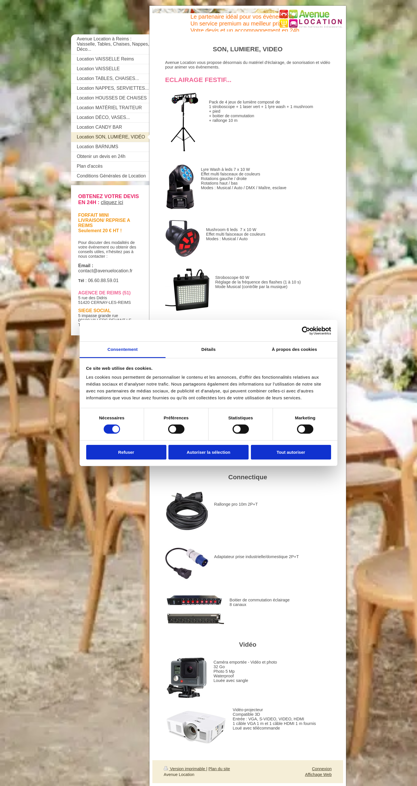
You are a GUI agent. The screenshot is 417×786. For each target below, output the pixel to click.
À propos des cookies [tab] (294, 349)
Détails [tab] (208, 349)
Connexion (322, 769)
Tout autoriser (291, 452)
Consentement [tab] (122, 349)
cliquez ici (112, 202)
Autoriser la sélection (209, 452)
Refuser (126, 452)
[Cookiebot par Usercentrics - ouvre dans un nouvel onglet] (306, 330)
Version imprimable (185, 769)
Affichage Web (318, 774)
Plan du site (219, 769)
